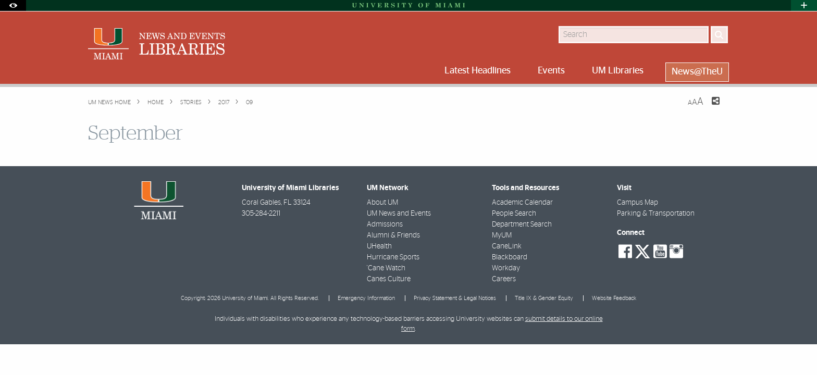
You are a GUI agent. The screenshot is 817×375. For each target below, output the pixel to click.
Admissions (385, 224)
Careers (504, 279)
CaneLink (507, 246)
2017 (223, 102)
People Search (514, 213)
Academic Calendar (522, 202)
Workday (506, 268)
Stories (190, 102)
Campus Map (637, 202)
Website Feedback (614, 298)
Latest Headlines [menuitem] (477, 71)
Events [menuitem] (551, 71)
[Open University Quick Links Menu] (804, 5)
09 (248, 102)
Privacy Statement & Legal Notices (455, 298)
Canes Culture (389, 279)
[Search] (719, 34)
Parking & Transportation (656, 213)
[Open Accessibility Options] (13, 5)
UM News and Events (399, 213)
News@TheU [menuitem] (697, 72)
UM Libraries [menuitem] (617, 71)
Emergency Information (366, 298)
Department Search (522, 224)
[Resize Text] (695, 102)
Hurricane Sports (393, 257)
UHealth (379, 246)
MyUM (502, 235)
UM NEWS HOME (109, 102)
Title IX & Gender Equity (544, 298)
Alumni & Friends (393, 235)
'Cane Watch (386, 268)
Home (155, 102)
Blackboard (509, 257)
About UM (382, 202)
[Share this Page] (709, 107)
